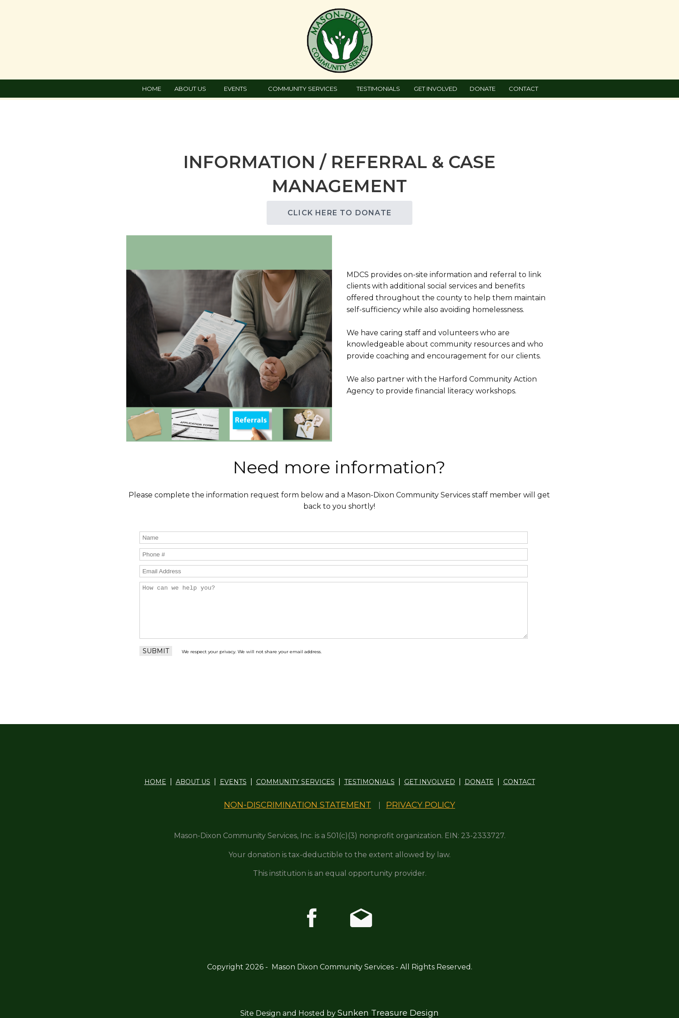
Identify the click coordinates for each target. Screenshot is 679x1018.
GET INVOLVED (435, 88)
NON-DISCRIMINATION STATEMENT (297, 805)
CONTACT (523, 88)
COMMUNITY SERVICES (302, 88)
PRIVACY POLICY (420, 805)
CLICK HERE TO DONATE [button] (339, 213)
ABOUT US (190, 88)
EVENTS (235, 88)
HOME (151, 88)
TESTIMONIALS (378, 88)
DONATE (483, 88)
